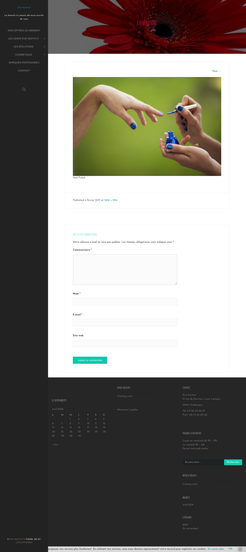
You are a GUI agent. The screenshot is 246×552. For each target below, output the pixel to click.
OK (230, 549)
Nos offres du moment (24, 30)
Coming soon (124, 396)
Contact (24, 70)
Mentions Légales (127, 410)
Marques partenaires (24, 62)
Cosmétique (30, 55)
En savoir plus (216, 549)
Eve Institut (16, 539)
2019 (185, 525)
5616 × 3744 (110, 200)
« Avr (55, 444)
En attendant (191, 528)
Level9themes (24, 542)
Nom (76, 294)
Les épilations (29, 47)
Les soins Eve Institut (26, 39)
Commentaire (82, 250)
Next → (216, 71)
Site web (78, 335)
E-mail (77, 314)
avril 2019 (188, 505)
